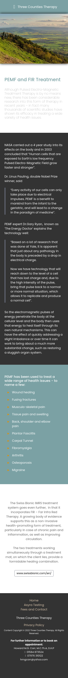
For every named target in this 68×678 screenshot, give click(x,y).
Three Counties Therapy (37, 6)
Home (34, 600)
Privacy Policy (34, 625)
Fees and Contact (34, 609)
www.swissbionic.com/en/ (34, 573)
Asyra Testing (34, 605)
